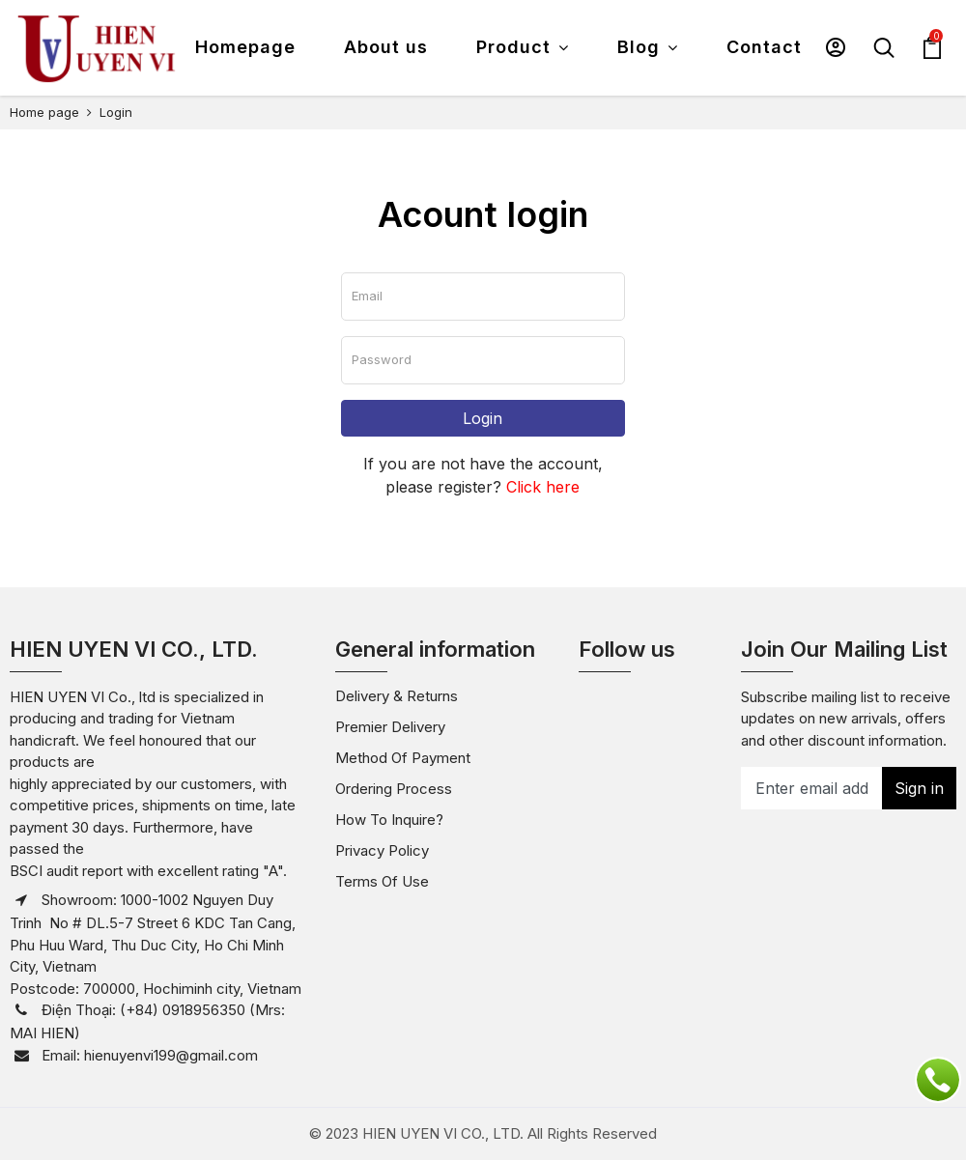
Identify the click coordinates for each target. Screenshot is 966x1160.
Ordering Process (393, 788)
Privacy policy (382, 850)
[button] (835, 47)
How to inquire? (389, 819)
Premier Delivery (390, 727)
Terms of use (382, 881)
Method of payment (402, 758)
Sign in (919, 788)
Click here (543, 486)
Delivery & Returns (396, 696)
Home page (44, 112)
